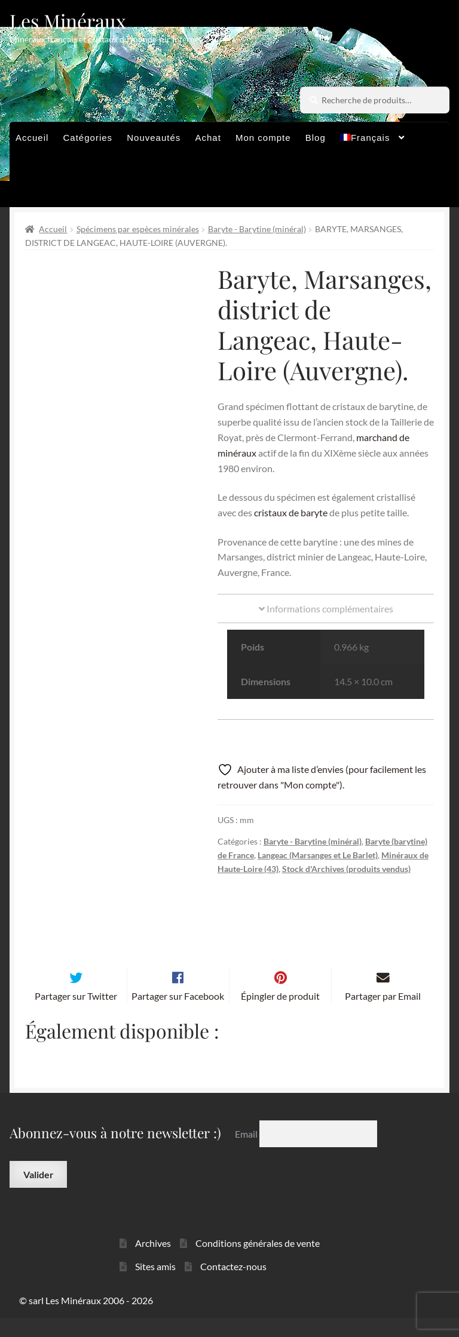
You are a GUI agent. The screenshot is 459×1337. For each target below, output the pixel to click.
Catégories (88, 138)
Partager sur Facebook (177, 1015)
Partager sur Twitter (76, 1015)
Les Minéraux (68, 20)
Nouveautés (153, 138)
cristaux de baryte (291, 512)
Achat (208, 138)
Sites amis (155, 1286)
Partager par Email (383, 1015)
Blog (315, 138)
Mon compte (263, 138)
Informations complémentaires (326, 608)
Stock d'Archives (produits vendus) (346, 869)
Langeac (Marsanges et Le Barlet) (318, 855)
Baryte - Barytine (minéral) (257, 229)
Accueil (32, 138)
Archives (153, 1262)
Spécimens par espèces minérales (137, 229)
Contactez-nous (233, 1286)
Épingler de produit (280, 1015)
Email (247, 1153)
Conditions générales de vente (257, 1262)
